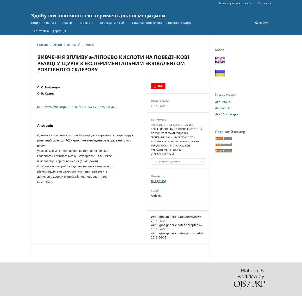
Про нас (85, 23)
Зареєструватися (229, 3)
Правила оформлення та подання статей (161, 23)
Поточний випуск (43, 23)
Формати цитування (167, 161)
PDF (160, 86)
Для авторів (222, 108)
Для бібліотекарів (226, 114)
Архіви (67, 23)
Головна (42, 45)
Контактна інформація (50, 31)
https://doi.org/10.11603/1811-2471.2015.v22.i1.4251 (81, 107)
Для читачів (222, 102)
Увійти (249, 3)
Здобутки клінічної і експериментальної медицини (98, 15)
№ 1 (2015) (73, 45)
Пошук (261, 23)
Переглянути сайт (113, 23)
